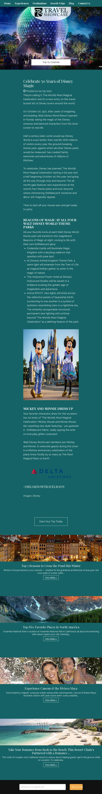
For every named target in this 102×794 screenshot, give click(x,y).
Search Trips (57, 3)
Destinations (39, 3)
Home (7, 3)
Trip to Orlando (51, 62)
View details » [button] (51, 577)
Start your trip (76, 787)
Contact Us (84, 3)
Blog (71, 3)
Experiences (22, 3)
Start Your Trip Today (51, 521)
